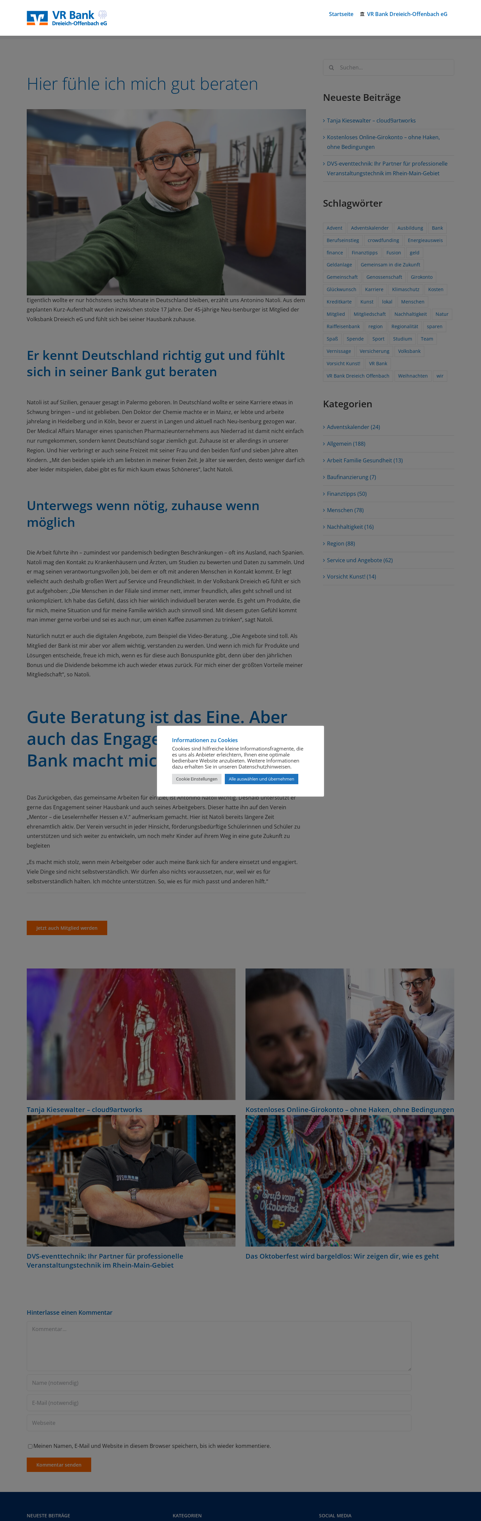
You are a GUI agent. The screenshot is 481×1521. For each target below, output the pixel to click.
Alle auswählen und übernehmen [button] (261, 779)
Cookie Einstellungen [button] (196, 779)
